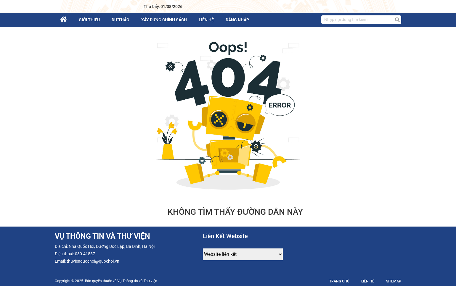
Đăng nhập (237, 19)
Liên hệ (206, 19)
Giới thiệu (89, 19)
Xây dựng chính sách (164, 19)
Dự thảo (120, 19)
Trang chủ (339, 281)
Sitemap (393, 281)
